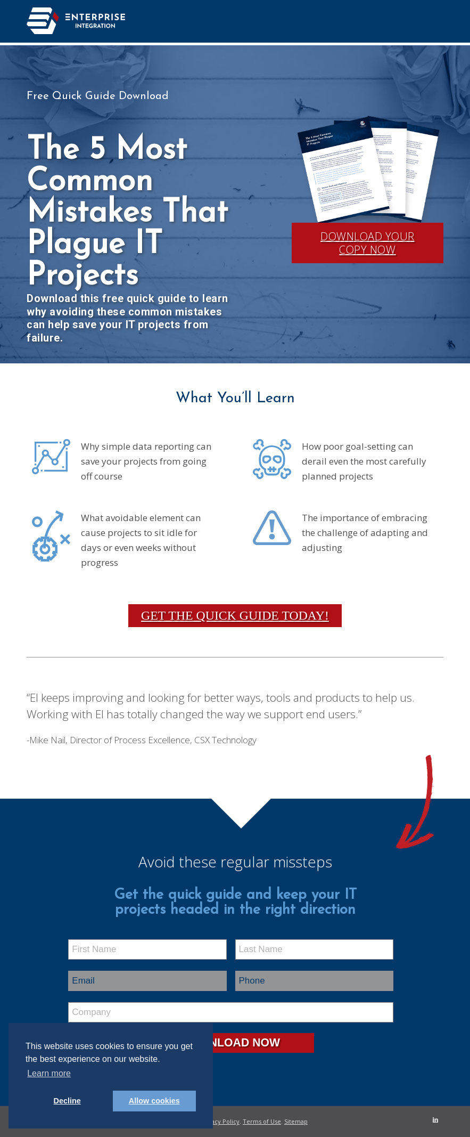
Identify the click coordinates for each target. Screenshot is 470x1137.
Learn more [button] (49, 1073)
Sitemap (296, 1121)
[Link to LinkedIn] (435, 1119)
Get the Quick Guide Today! (235, 615)
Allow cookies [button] (154, 1101)
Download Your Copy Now (367, 243)
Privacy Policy (220, 1121)
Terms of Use (262, 1121)
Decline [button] (67, 1101)
